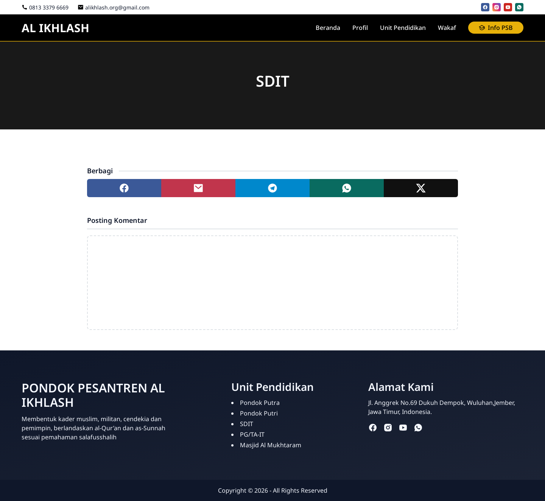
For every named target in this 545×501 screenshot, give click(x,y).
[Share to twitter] (421, 188)
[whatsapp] (519, 7)
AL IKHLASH (55, 28)
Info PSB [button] (496, 27)
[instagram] (496, 7)
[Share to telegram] (272, 188)
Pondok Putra (260, 402)
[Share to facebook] (124, 188)
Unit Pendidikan (403, 27)
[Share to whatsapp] (347, 188)
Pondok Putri (259, 413)
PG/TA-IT (252, 434)
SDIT (246, 424)
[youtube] (508, 7)
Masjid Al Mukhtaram (270, 445)
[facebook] (485, 7)
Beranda (328, 27)
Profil (360, 27)
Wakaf (447, 27)
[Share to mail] (198, 188)
